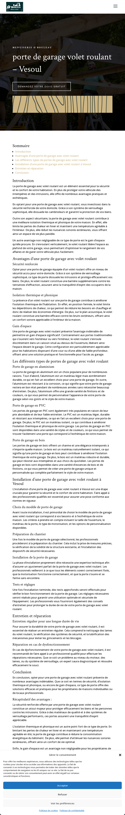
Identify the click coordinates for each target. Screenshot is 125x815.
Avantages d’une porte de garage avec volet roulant (47, 156)
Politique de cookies (48, 810)
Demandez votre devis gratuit (42, 86)
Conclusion (22, 172)
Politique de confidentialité (72, 810)
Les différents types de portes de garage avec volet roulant (51, 160)
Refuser (62, 794)
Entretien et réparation (29, 168)
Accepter (62, 785)
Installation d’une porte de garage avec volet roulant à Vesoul (53, 164)
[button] (120, 755)
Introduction (23, 151)
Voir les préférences (62, 803)
